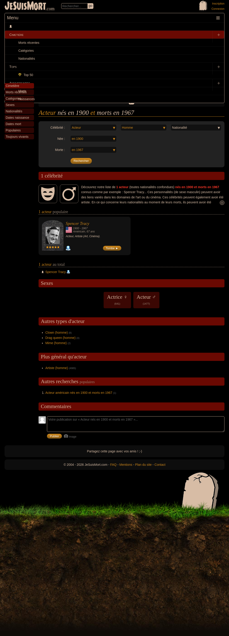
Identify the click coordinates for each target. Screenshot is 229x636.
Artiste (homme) (56, 368)
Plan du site (143, 464)
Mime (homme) (56, 343)
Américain (79, 231)
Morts (22, 91)
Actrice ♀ (117, 299)
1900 (76, 228)
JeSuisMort (25, 6)
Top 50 (25, 75)
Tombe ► (112, 248)
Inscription (218, 3)
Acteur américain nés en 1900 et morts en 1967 (78, 392)
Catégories (26, 50)
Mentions (125, 464)
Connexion (218, 8)
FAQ (113, 464)
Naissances (26, 99)
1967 (84, 228)
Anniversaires (19, 83)
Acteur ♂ (146, 299)
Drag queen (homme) (60, 338)
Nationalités (26, 58)
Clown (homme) (56, 332)
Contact (159, 464)
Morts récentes (28, 42)
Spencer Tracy (77, 223)
